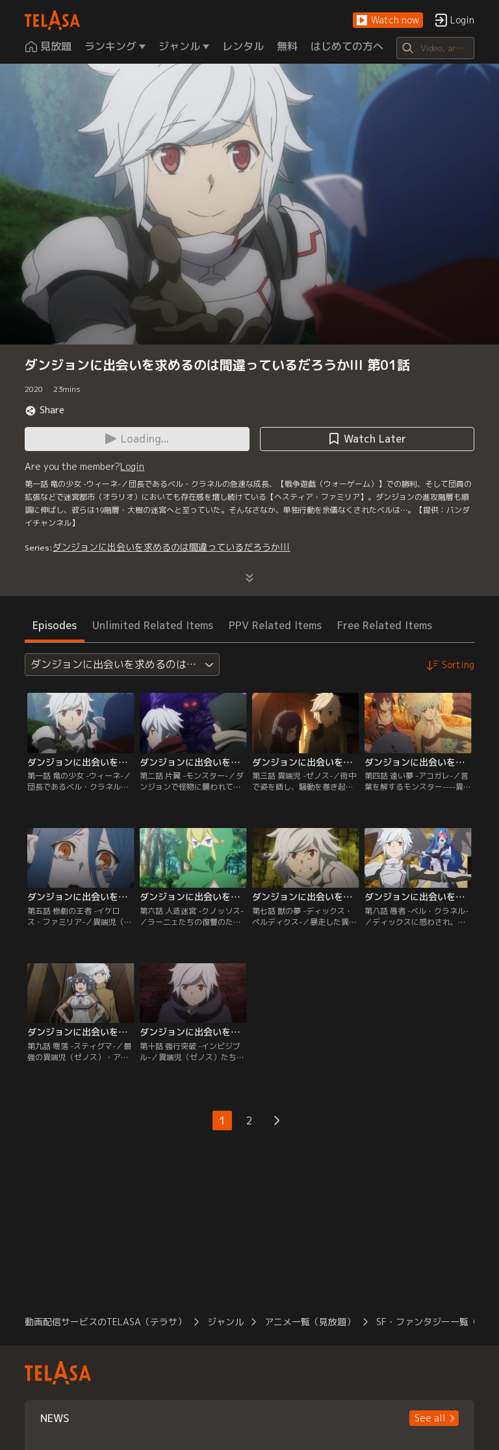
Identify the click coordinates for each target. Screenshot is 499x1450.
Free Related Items (384, 625)
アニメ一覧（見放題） (309, 1321)
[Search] (435, 48)
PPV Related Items (275, 625)
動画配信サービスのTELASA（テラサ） (105, 1321)
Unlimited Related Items (152, 625)
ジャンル (225, 1321)
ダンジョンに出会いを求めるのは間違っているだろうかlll (171, 547)
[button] (388, 20)
